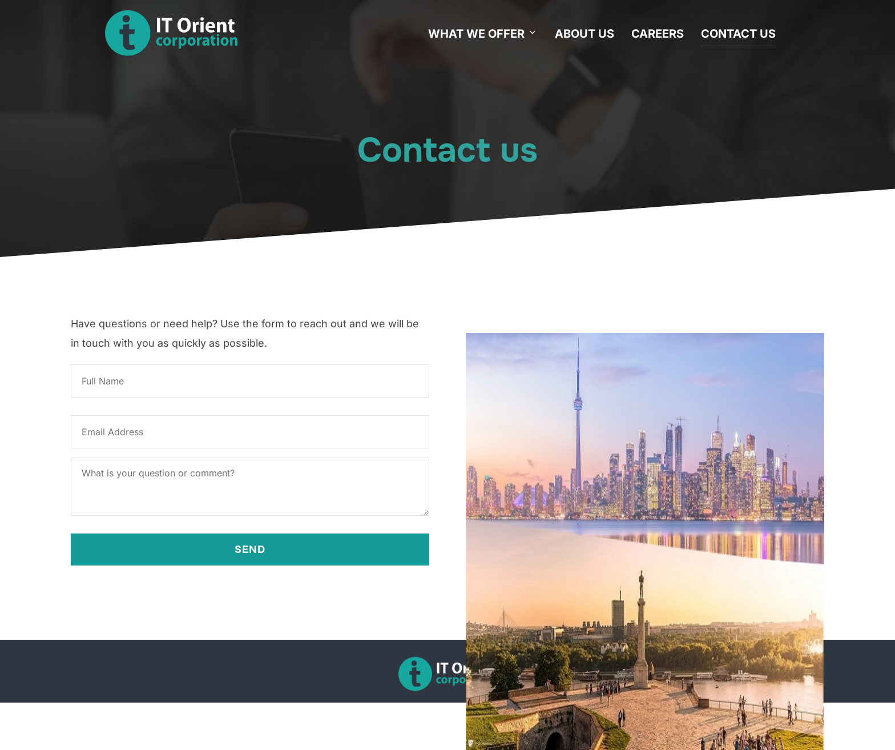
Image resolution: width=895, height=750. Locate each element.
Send (250, 549)
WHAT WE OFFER (483, 34)
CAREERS (657, 34)
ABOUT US (584, 34)
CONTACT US (738, 34)
